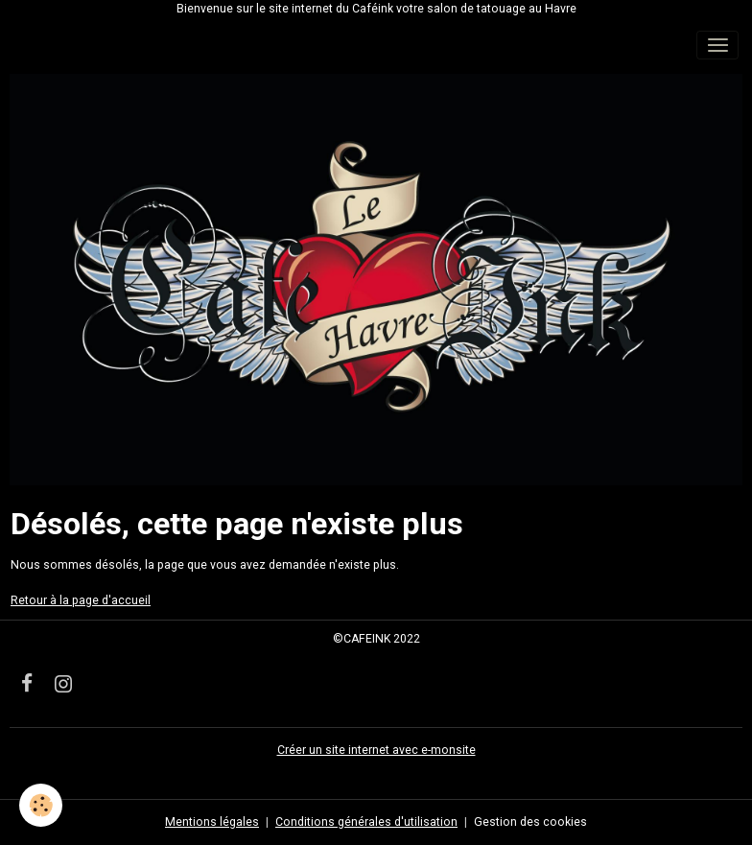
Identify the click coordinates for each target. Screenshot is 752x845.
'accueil (129, 600)
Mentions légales (212, 822)
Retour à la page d (59, 600)
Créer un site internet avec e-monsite (376, 750)
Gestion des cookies (530, 822)
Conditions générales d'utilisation (366, 822)
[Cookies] (40, 805)
